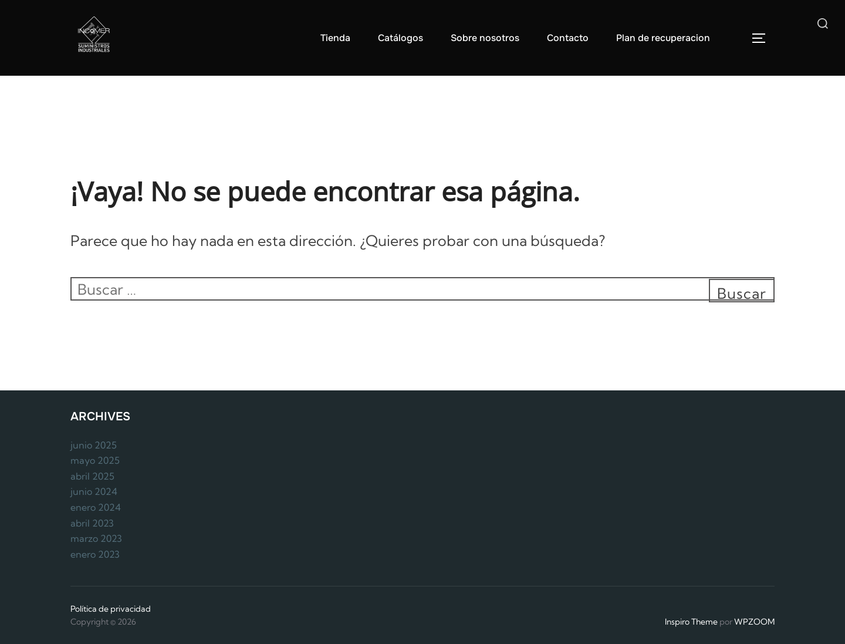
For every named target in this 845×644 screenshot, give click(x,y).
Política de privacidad (110, 608)
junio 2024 (93, 491)
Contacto (568, 38)
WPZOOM (754, 621)
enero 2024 (95, 507)
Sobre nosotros (485, 38)
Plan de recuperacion (663, 38)
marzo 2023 (96, 538)
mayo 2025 (95, 460)
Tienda (335, 38)
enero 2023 (95, 554)
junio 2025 (93, 445)
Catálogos (400, 38)
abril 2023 (92, 523)
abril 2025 (92, 476)
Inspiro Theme (691, 621)
